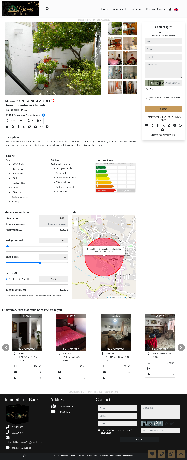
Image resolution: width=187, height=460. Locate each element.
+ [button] (76, 219)
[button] (5, 347)
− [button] (76, 223)
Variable (26, 279)
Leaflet (109, 297)
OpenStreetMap (120, 297)
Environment (118, 9)
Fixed (11, 279)
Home (104, 9)
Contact (161, 9)
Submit (163, 109)
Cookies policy (95, 455)
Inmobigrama (127, 455)
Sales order (137, 9)
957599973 (170, 35)
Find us (150, 9)
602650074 (157, 35)
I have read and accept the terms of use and (164, 98)
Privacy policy (82, 455)
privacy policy (106, 433)
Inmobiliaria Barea (68, 455)
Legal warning (108, 455)
